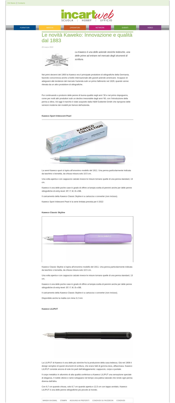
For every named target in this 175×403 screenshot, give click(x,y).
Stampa (63, 400)
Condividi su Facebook (102, 400)
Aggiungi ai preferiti (79, 400)
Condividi (120, 400)
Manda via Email (50, 400)
